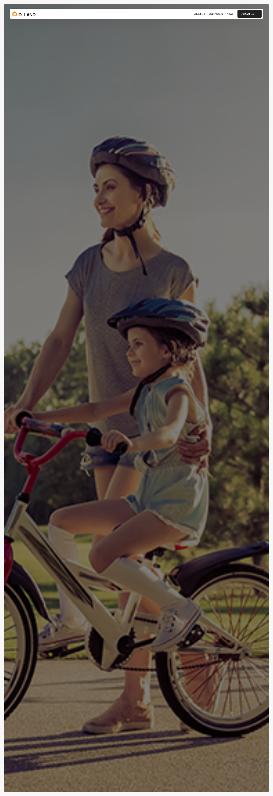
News (230, 13)
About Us (199, 13)
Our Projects (216, 13)
